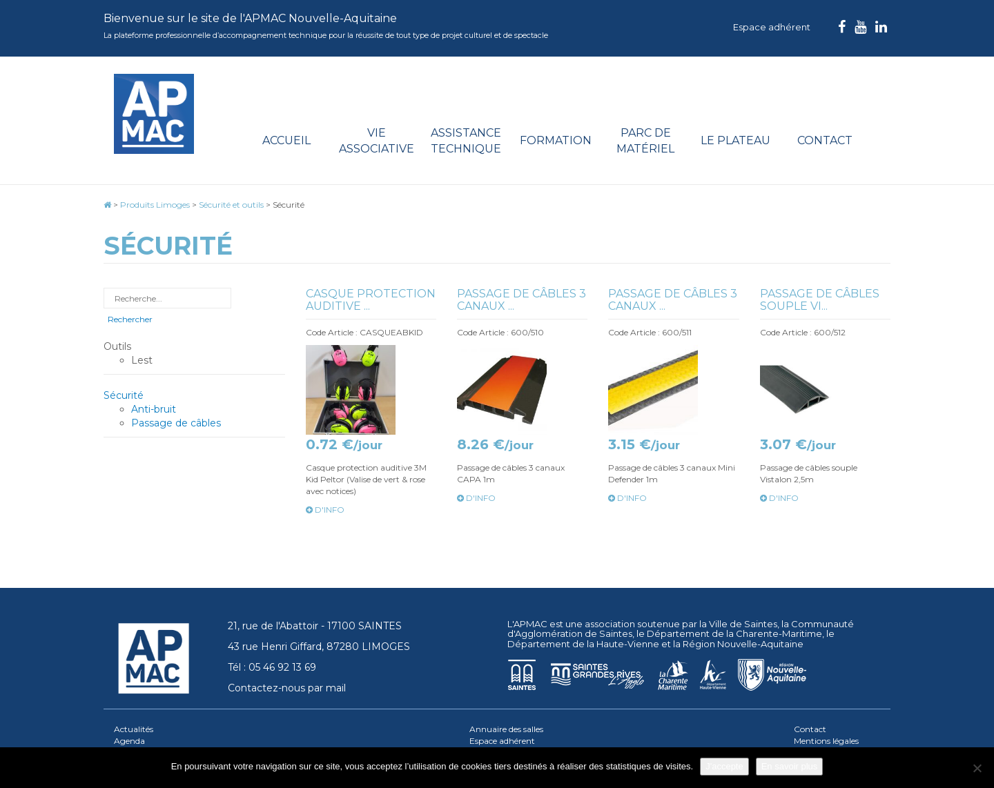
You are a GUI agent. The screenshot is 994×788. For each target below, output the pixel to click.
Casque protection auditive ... (371, 300)
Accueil (286, 140)
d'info (325, 509)
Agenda (129, 741)
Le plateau (735, 140)
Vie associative (376, 140)
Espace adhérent (771, 26)
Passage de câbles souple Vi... (819, 300)
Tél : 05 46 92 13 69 (272, 667)
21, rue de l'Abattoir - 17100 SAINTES (315, 626)
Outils (117, 346)
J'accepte (724, 766)
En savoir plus (789, 766)
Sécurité (124, 395)
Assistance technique (466, 140)
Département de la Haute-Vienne (583, 643)
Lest (142, 360)
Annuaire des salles (506, 729)
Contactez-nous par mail (287, 688)
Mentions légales (826, 741)
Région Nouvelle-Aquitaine (743, 643)
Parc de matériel (645, 140)
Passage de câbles (176, 423)
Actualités (133, 729)
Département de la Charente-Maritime (734, 633)
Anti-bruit (153, 409)
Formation (556, 140)
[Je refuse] (977, 768)
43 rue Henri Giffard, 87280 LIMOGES (319, 646)
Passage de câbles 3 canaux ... (521, 300)
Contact (824, 140)
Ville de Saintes (743, 623)
